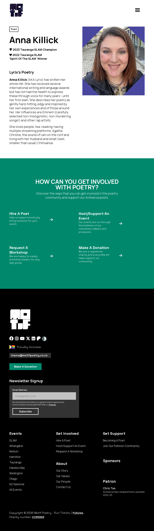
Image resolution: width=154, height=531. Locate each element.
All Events (15, 489)
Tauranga (15, 462)
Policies (52, 404)
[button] (137, 10)
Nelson (13, 451)
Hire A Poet (63, 440)
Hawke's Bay (17, 468)
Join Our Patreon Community (121, 446)
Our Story (62, 470)
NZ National (16, 484)
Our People (63, 481)
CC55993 (38, 517)
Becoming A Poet (114, 440)
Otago (13, 479)
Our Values (63, 476)
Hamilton (15, 457)
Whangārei (16, 446)
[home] (16, 10)
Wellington (16, 473)
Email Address (19, 390)
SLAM (13, 440)
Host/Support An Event (71, 446)
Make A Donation (25, 366)
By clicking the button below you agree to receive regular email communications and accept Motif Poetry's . (38, 403)
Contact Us (63, 487)
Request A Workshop (69, 451)
